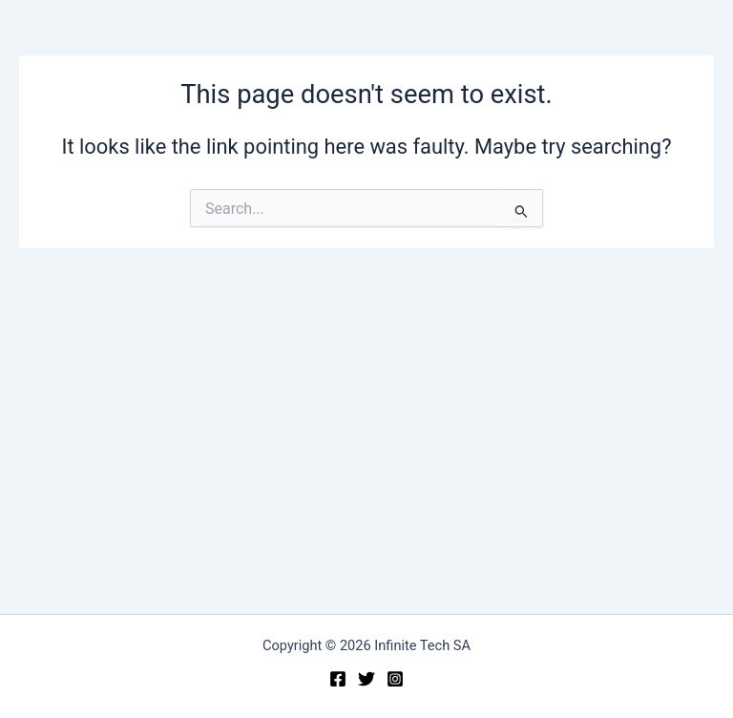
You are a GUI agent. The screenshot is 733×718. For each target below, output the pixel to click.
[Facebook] (337, 678)
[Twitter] (366, 678)
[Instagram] (395, 678)
